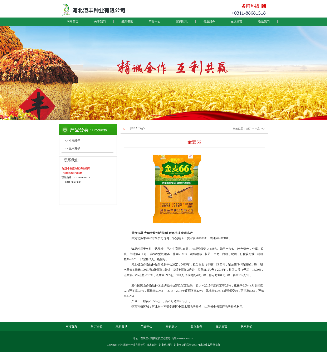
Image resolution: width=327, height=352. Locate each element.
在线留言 (236, 21)
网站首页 (72, 21)
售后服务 (209, 21)
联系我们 (264, 21)
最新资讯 (127, 21)
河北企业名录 (205, 344)
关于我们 (100, 21)
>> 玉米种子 (72, 148)
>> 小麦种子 (72, 140)
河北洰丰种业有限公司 (132, 344)
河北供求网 (165, 344)
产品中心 (154, 21)
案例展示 (182, 21)
